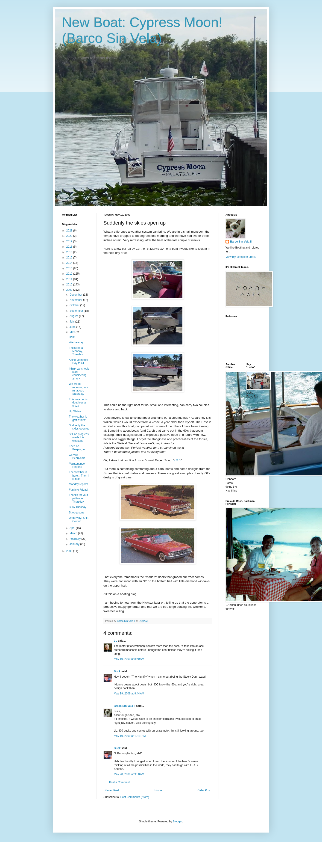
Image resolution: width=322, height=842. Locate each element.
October (75, 305)
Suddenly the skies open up (79, 427)
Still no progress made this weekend (79, 437)
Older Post (204, 790)
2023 (69, 230)
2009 (69, 289)
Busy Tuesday (77, 507)
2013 (69, 268)
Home (158, 790)
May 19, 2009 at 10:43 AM (130, 736)
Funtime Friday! (78, 489)
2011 (69, 279)
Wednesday (76, 342)
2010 (69, 284)
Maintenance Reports (77, 465)
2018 (69, 246)
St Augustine (76, 512)
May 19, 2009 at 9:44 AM (129, 693)
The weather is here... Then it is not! (79, 475)
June (73, 327)
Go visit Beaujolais (77, 456)
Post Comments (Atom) (134, 797)
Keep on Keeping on (77, 448)
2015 (69, 257)
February (75, 538)
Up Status (75, 411)
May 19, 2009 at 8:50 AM (129, 659)
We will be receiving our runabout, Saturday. (78, 388)
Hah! (72, 337)
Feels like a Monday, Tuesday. (76, 351)
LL (115, 640)
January (75, 544)
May (73, 332)
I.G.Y (177, 460)
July (72, 321)
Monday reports (78, 484)
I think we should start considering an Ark (79, 373)
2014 (69, 262)
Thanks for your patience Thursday (78, 498)
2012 (69, 273)
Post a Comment (119, 782)
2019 (69, 241)
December (76, 294)
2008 (69, 551)
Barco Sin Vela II (124, 706)
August (74, 316)
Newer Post (112, 790)
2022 (69, 235)
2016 (69, 252)
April (73, 528)
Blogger (177, 821)
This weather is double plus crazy (78, 403)
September (77, 310)
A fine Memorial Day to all (78, 361)
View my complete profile (240, 256)
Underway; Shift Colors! (78, 519)
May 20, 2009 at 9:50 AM (129, 774)
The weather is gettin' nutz (78, 418)
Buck (117, 671)
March (74, 533)
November (76, 300)
